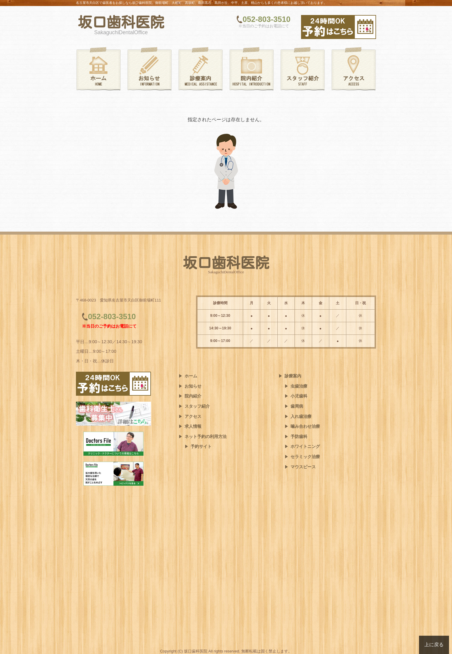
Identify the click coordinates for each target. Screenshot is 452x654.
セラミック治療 (305, 456)
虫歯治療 (299, 386)
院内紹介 (193, 396)
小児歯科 (299, 396)
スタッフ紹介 (197, 406)
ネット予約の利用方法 (206, 436)
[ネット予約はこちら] (338, 27)
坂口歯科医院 (121, 22)
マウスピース (303, 466)
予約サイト (201, 446)
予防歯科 (299, 436)
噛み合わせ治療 (305, 426)
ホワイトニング (305, 446)
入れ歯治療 (301, 416)
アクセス (193, 416)
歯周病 (297, 406)
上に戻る (434, 644)
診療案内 (293, 376)
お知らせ (193, 386)
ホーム (191, 376)
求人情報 (193, 426)
